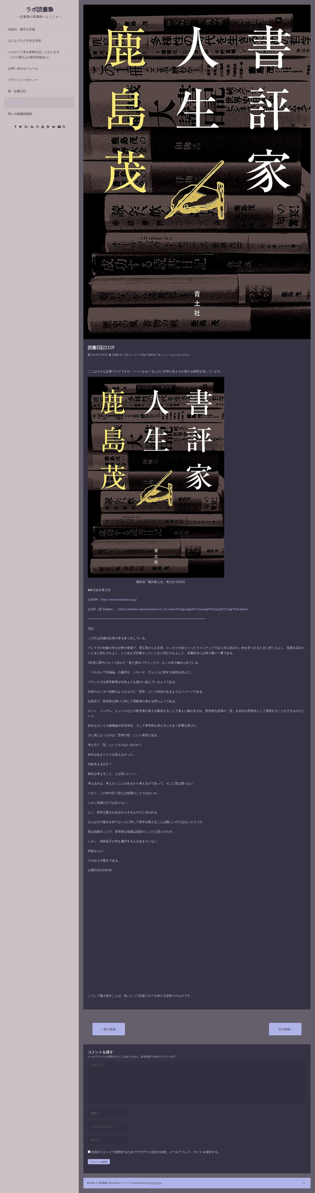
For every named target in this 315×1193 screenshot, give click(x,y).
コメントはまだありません (175, 354)
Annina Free (155, 1182)
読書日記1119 (101, 347)
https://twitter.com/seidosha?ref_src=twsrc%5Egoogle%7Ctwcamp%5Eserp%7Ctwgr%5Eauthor (183, 609)
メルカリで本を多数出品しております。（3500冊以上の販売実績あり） (35, 54)
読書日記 (14, 102)
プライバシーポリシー (23, 80)
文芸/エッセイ (131, 354)
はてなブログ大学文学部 (24, 40)
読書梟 (115, 354)
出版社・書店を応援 (21, 29)
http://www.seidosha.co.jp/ (119, 599)
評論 (143, 354)
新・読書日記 (17, 91)
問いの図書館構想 (20, 114)
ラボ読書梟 (39, 9)
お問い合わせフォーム (23, 68)
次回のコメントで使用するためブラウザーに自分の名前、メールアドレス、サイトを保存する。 (156, 1152)
